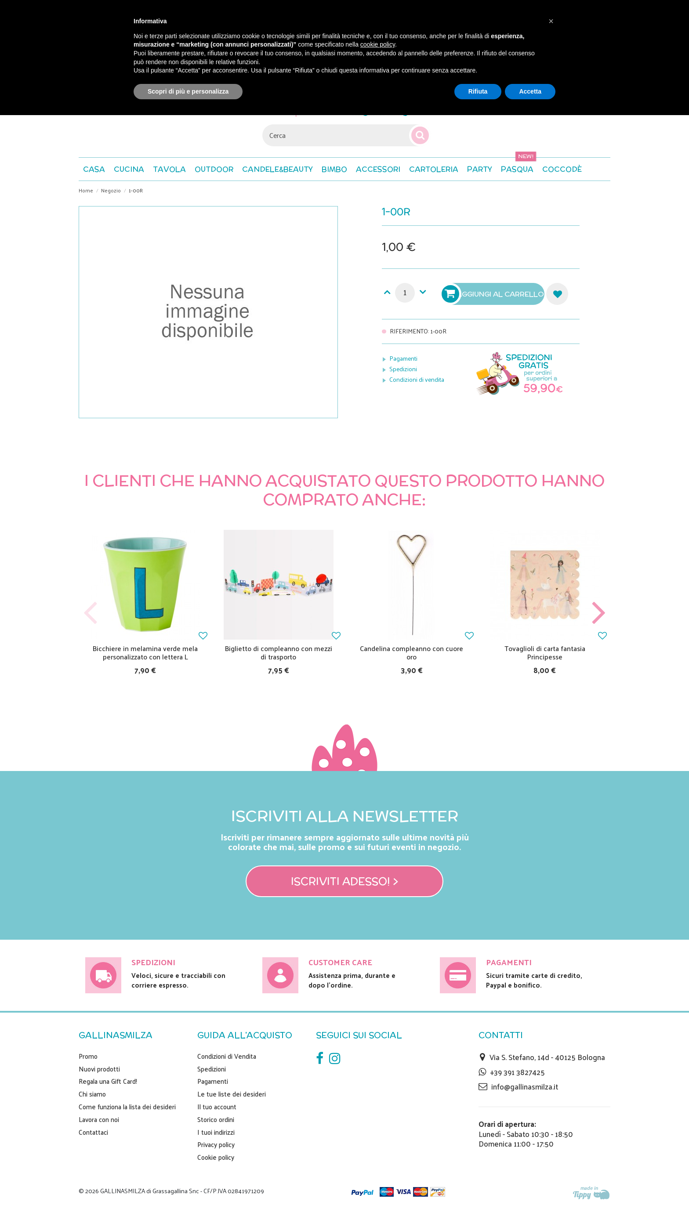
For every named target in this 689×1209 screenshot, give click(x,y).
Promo (88, 1056)
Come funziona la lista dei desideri (127, 1106)
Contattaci (93, 1132)
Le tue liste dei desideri (231, 1094)
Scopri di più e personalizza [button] (188, 91)
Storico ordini (215, 1119)
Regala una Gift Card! (108, 1081)
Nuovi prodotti (99, 1069)
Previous (90, 613)
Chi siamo (92, 1094)
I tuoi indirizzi (216, 1132)
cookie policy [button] (377, 44)
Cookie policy (215, 1157)
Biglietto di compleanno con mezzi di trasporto (278, 652)
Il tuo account (216, 1106)
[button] (562, 169)
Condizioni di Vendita (226, 1056)
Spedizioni (403, 368)
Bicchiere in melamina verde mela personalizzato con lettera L (145, 652)
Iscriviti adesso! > (345, 881)
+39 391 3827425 (517, 1072)
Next (598, 613)
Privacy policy (216, 1144)
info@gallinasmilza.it (524, 1086)
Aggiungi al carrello (493, 294)
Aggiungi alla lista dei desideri (557, 294)
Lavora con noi (99, 1119)
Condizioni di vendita (416, 379)
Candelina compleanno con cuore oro (411, 652)
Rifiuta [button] (478, 91)
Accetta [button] (530, 91)
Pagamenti (403, 358)
